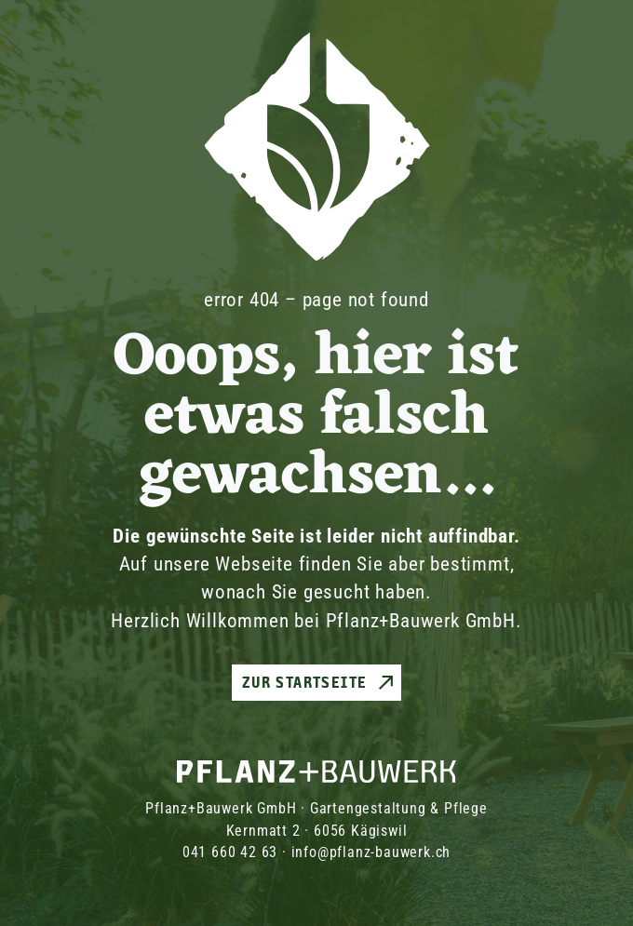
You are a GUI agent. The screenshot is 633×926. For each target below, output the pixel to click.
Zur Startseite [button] (305, 682)
